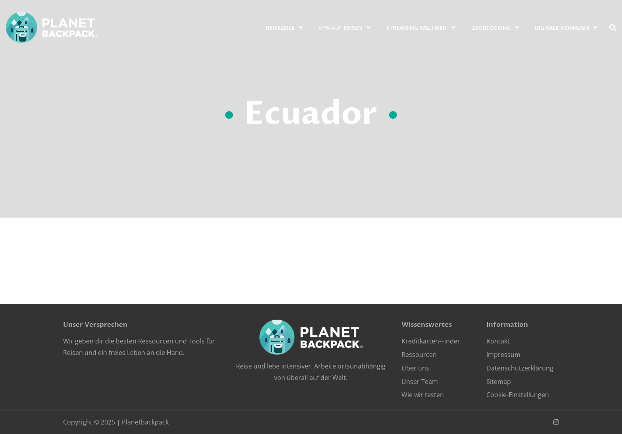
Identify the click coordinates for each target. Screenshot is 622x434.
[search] (612, 27)
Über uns (415, 368)
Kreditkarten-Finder (430, 341)
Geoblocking (491, 27)
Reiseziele (280, 27)
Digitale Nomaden (562, 27)
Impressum (503, 354)
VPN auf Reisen (341, 27)
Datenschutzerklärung (519, 368)
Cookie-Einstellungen (517, 394)
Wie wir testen (422, 394)
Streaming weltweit (416, 27)
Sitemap (498, 381)
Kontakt (498, 341)
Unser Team (419, 381)
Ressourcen (419, 354)
